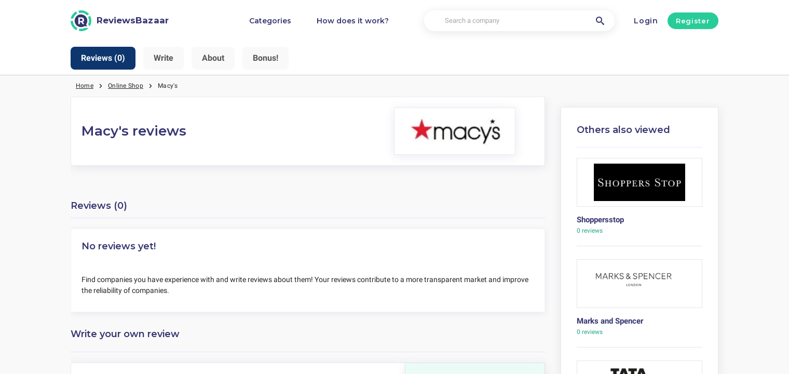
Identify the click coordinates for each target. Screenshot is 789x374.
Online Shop (125, 85)
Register (693, 21)
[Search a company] (519, 21)
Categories (270, 20)
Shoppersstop (600, 219)
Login (646, 20)
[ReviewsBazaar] (120, 21)
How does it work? (353, 20)
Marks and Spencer (610, 321)
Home (84, 85)
